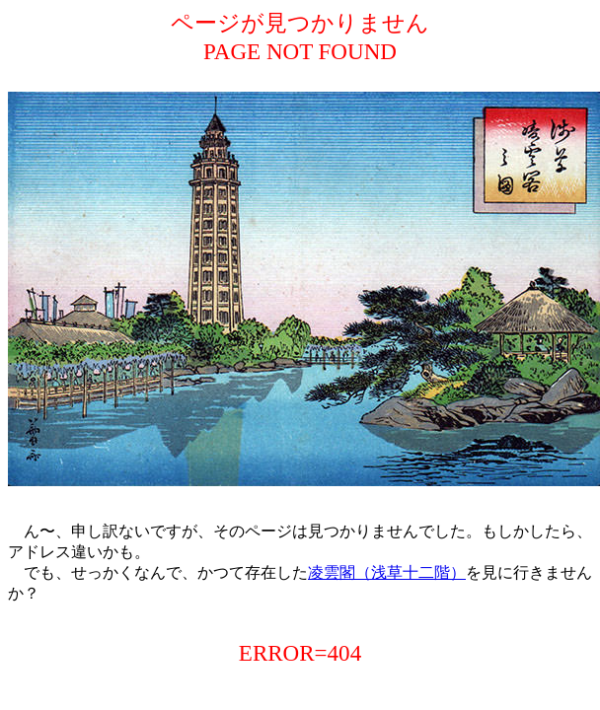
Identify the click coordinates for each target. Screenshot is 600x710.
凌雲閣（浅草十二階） (387, 572)
